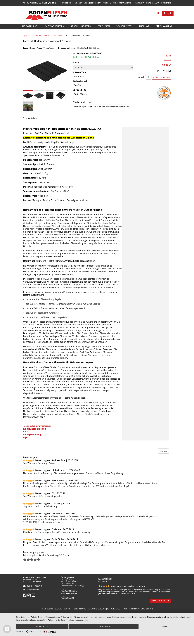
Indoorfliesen (30, 26)
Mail (57, 118)
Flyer (25, 437)
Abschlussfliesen (81, 26)
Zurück (163, 451)
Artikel (161, 26)
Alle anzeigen (158, 601)
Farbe (78, 62)
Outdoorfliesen (54, 26)
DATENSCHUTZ (147, 609)
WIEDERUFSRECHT (114, 609)
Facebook (43, 118)
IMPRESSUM (134, 609)
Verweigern (42, 626)
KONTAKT (68, 609)
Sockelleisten (124, 26)
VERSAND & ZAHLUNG (97, 609)
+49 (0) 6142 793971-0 (33, 586)
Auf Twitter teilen (67, 597)
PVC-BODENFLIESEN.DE (52, 609)
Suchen (159, 13)
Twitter (50, 118)
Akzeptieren (103, 626)
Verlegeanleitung (32, 434)
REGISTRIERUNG (79, 609)
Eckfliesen (104, 26)
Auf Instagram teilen (69, 594)
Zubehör (144, 26)
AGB (125, 609)
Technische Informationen (37, 425)
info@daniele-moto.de (34, 589)
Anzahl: (142, 77)
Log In (168, 13)
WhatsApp (64, 118)
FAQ (25, 431)
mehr (165, 626)
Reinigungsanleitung (34, 428)
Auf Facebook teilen (69, 590)
